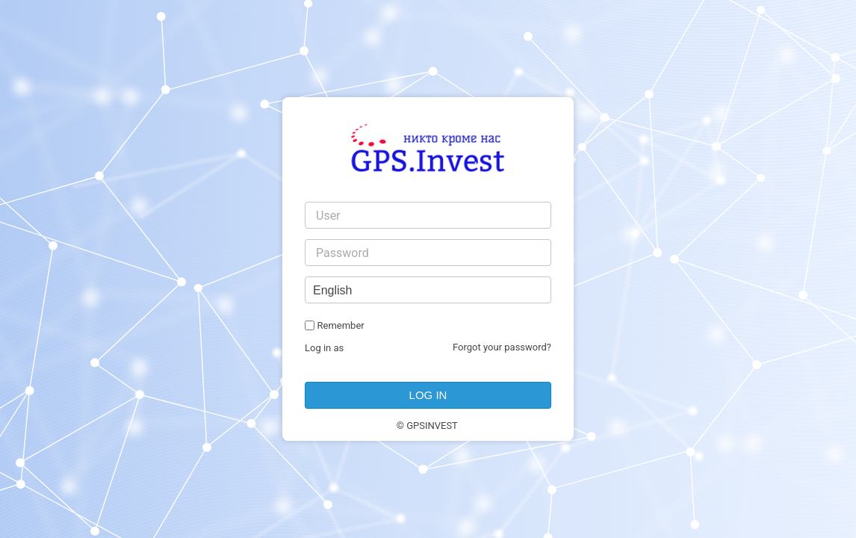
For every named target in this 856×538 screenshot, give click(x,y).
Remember (340, 325)
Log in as (324, 347)
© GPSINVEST (427, 425)
